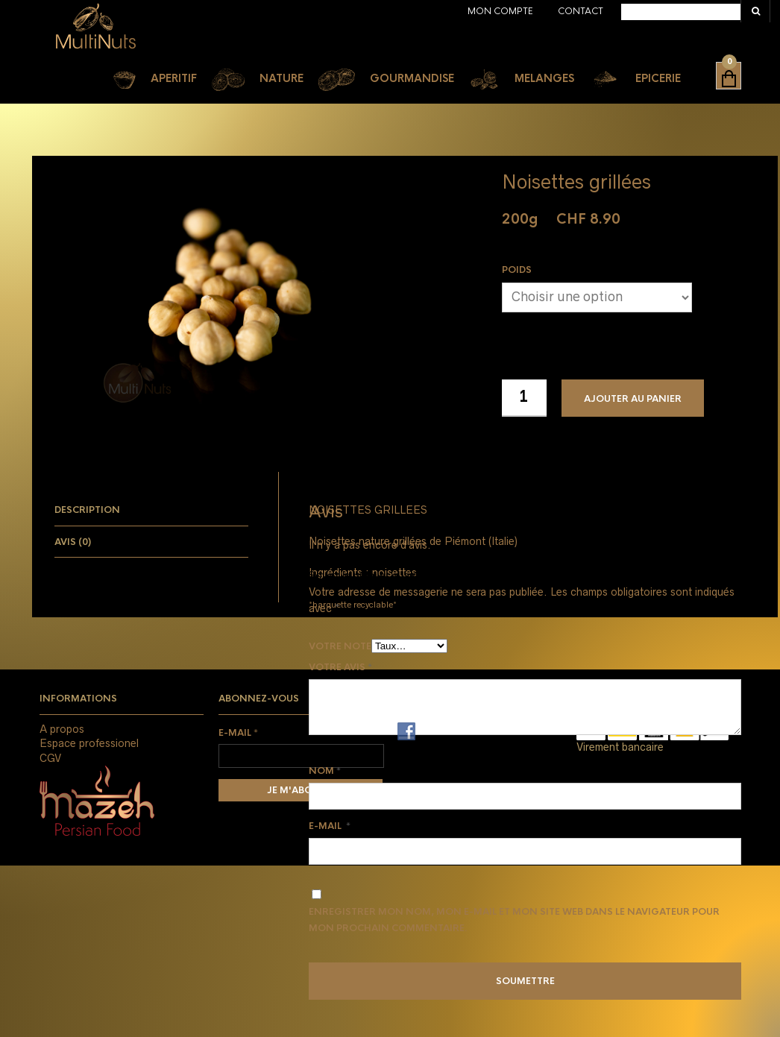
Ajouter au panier (633, 399)
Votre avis (340, 667)
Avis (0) (72, 542)
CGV (50, 758)
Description (87, 510)
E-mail (329, 826)
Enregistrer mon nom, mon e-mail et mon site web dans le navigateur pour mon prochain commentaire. (514, 920)
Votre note (340, 646)
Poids (517, 270)
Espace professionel (89, 743)
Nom (325, 771)
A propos (62, 729)
